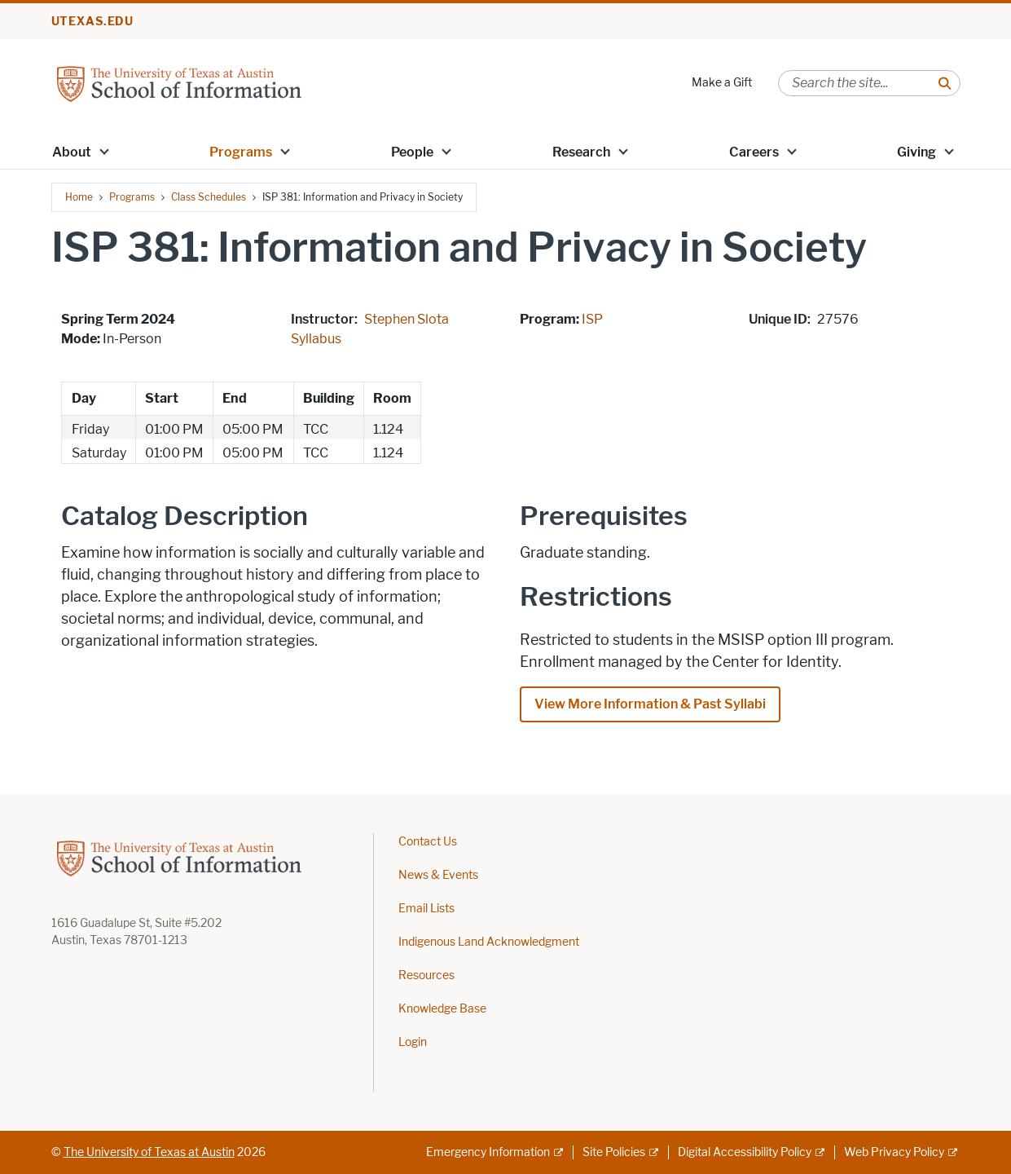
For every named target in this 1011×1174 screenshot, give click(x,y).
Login (412, 1042)
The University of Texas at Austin (149, 1152)
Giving (916, 152)
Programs (240, 152)
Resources (426, 975)
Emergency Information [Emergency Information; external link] (488, 1152)
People (412, 152)
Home (79, 197)
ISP (592, 319)
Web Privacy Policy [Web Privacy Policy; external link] (894, 1152)
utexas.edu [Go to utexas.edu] (92, 22)
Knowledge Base (442, 1009)
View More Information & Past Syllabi (650, 704)
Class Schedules (208, 197)
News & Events (438, 875)
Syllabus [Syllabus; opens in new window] (316, 338)
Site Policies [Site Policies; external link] (613, 1152)
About (71, 152)
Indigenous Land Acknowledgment (488, 942)
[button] (103, 151)
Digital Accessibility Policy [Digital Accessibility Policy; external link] (744, 1152)
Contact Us (427, 842)
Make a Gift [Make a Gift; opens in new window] (722, 83)
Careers (754, 152)
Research (581, 152)
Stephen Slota (406, 319)
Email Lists (426, 909)
